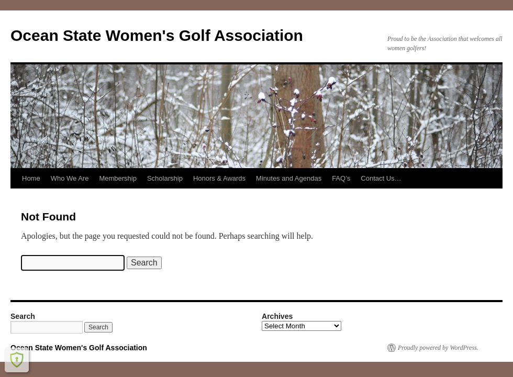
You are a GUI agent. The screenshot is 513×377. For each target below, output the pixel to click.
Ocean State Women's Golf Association (156, 35)
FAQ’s (341, 178)
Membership (118, 178)
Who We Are (70, 178)
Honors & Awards (219, 178)
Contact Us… (381, 178)
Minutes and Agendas (288, 178)
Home (31, 178)
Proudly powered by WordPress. (438, 347)
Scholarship (165, 178)
